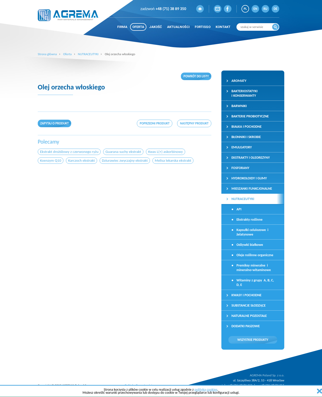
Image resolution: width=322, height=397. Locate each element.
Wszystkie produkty (252, 340)
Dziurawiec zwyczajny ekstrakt (125, 160)
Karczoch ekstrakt (81, 160)
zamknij (319, 391)
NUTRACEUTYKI (88, 54)
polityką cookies (205, 389)
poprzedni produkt (155, 123)
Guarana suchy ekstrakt (123, 151)
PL (245, 9)
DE (275, 9)
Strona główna (47, 54)
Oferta (67, 54)
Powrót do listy (196, 76)
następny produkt (194, 123)
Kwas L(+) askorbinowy (165, 151)
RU (265, 9)
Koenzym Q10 (50, 160)
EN (255, 9)
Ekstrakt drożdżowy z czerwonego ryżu (69, 151)
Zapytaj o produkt (54, 123)
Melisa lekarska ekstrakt (173, 160)
